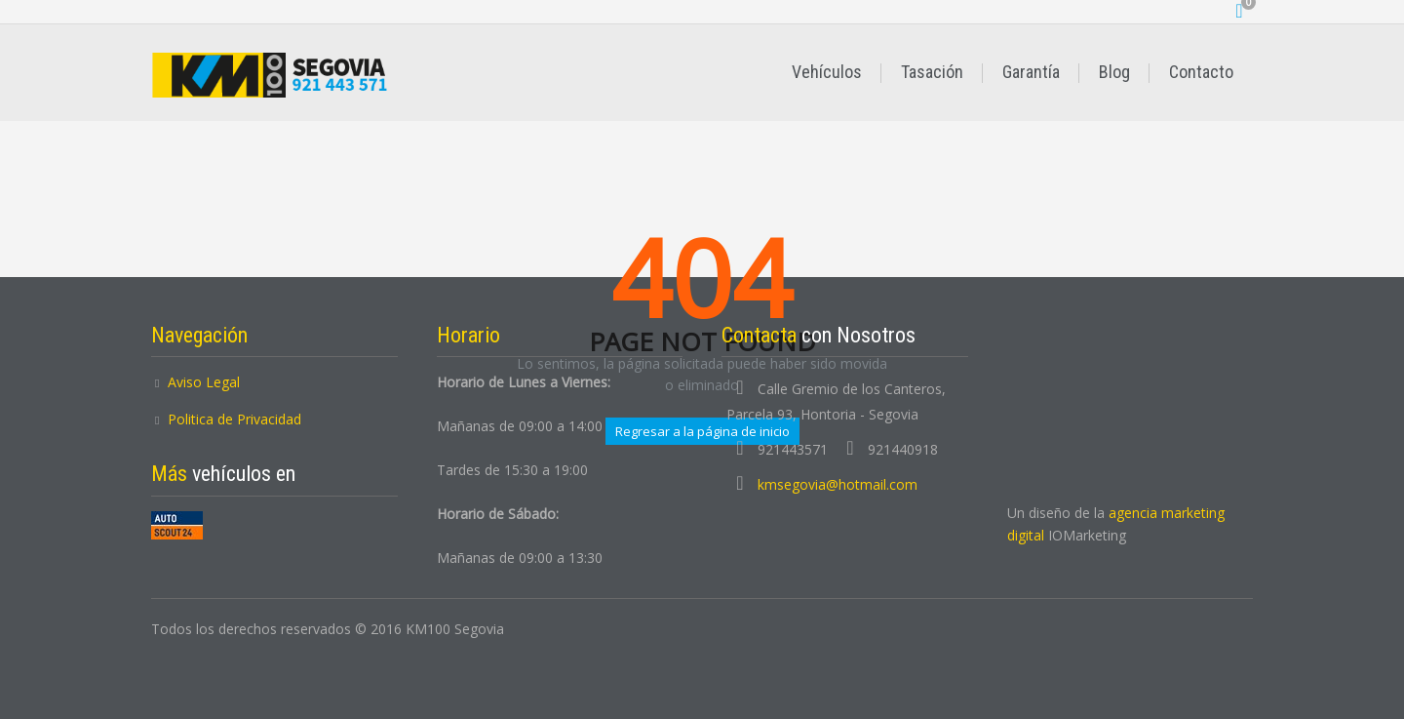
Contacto (1201, 71)
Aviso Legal (204, 382)
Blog (1114, 71)
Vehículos (827, 71)
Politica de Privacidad (234, 419)
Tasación (932, 71)
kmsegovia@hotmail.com (837, 484)
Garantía (1031, 71)
